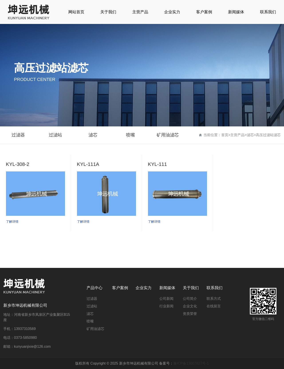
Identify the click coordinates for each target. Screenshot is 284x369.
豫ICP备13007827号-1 (191, 363)
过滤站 (55, 135)
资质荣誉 (190, 314)
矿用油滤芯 (168, 135)
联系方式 (214, 298)
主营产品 (237, 135)
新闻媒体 (167, 288)
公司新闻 (166, 298)
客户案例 (120, 288)
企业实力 (144, 288)
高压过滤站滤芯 (268, 135)
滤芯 (93, 135)
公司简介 (190, 298)
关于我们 (191, 288)
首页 (224, 135)
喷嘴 (130, 135)
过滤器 (18, 135)
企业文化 (190, 306)
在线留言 (214, 306)
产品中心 (95, 288)
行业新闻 (166, 306)
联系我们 (215, 288)
